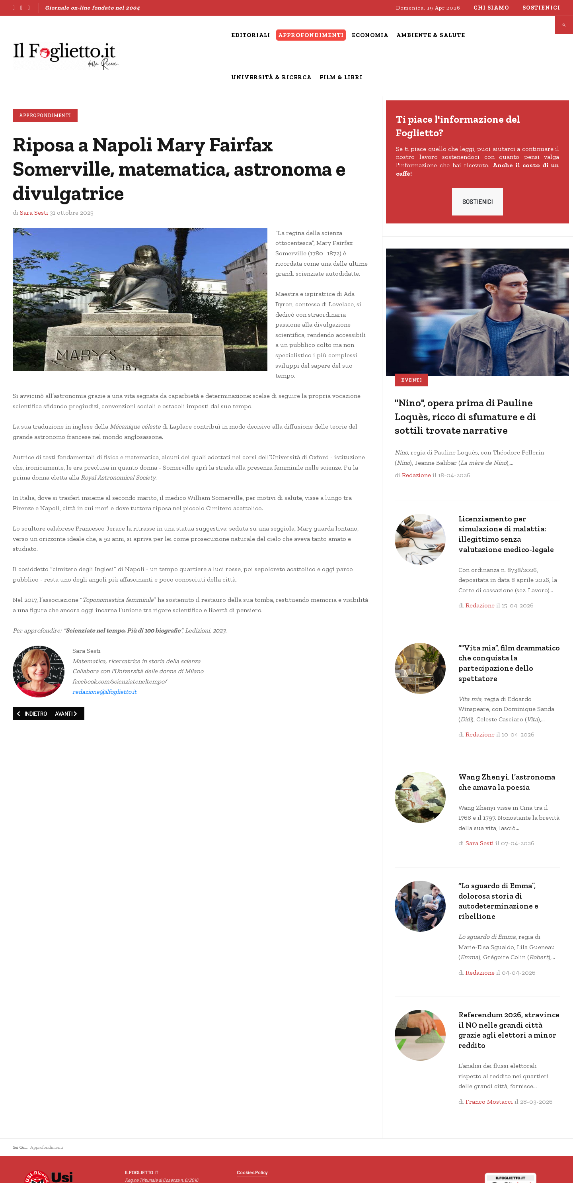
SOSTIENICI (477, 201)
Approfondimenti (45, 115)
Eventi (411, 380)
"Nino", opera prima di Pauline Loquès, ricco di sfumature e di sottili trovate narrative (465, 416)
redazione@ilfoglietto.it (104, 691)
